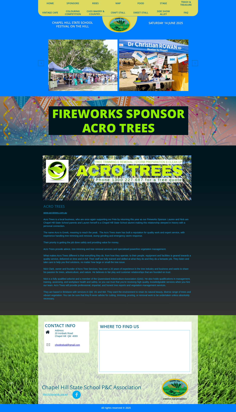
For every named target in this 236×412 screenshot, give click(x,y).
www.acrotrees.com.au (55, 212)
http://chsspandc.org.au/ (55, 394)
